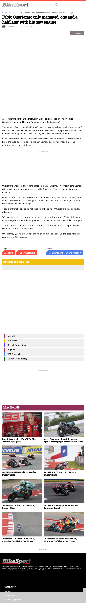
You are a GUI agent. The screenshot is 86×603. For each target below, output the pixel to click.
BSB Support (14, 273)
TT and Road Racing (18, 277)
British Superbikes (17, 264)
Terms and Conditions (15, 548)
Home (4, 13)
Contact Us (9, 552)
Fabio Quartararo (26, 171)
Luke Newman (11, 26)
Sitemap (8, 556)
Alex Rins (8, 171)
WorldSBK (13, 259)
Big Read (12, 268)
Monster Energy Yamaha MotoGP (64, 171)
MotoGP (12, 13)
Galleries (8, 540)
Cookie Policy (11, 544)
